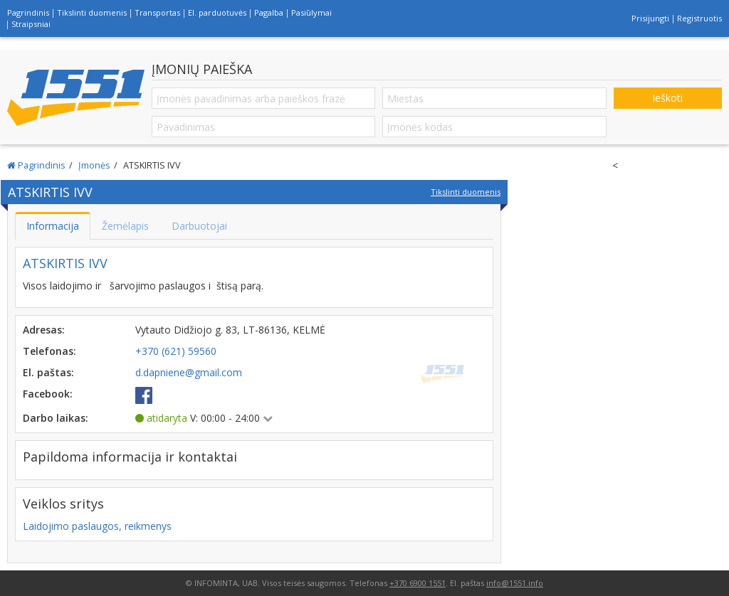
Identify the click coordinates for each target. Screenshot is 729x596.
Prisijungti (650, 18)
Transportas (157, 12)
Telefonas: (49, 351)
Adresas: (44, 329)
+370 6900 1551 (417, 583)
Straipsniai (31, 23)
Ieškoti (667, 98)
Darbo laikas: (55, 418)
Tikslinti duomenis (92, 12)
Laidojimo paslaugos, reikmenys (97, 526)
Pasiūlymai (311, 12)
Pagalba (268, 12)
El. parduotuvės (217, 12)
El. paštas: (48, 372)
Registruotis (699, 18)
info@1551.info (514, 583)
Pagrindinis (28, 12)
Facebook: (48, 393)
